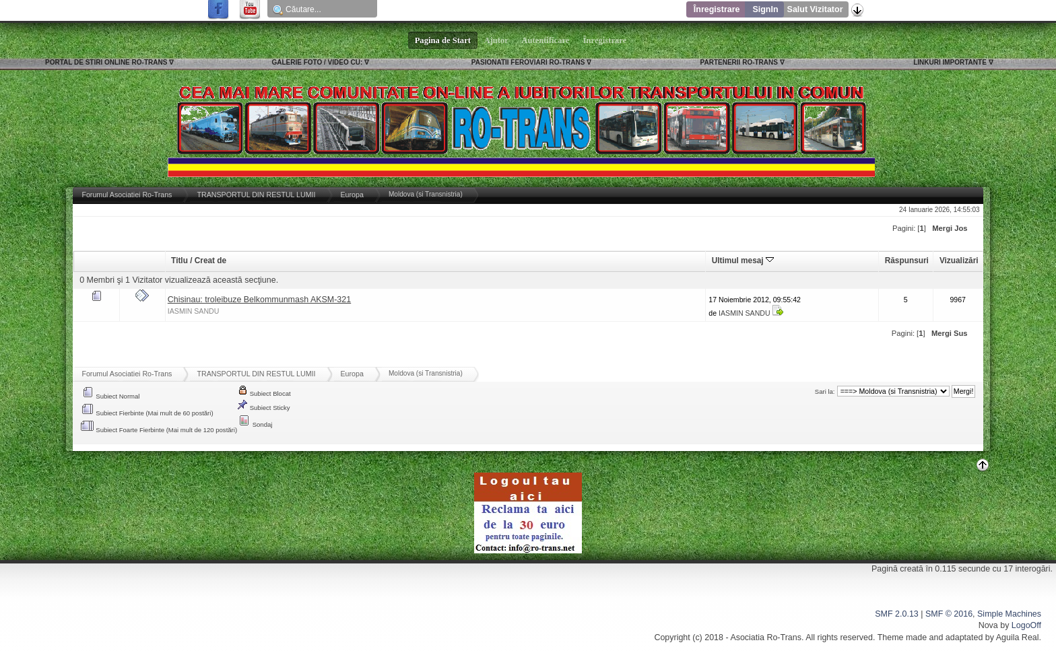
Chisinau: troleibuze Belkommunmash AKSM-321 (259, 299)
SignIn (765, 9)
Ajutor (496, 40)
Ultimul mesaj (743, 260)
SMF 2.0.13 (896, 614)
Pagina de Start (443, 40)
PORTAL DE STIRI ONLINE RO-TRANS (106, 62)
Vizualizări (959, 260)
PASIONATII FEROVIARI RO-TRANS (528, 62)
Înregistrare (717, 9)
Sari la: (825, 391)
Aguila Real (1017, 637)
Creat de (210, 260)
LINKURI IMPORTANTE (950, 62)
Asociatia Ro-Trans (765, 637)
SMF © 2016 (948, 614)
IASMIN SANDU (194, 311)
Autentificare (546, 40)
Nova (988, 625)
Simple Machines (1009, 614)
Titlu (179, 260)
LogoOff (1026, 625)
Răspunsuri (907, 260)
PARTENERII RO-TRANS (739, 62)
